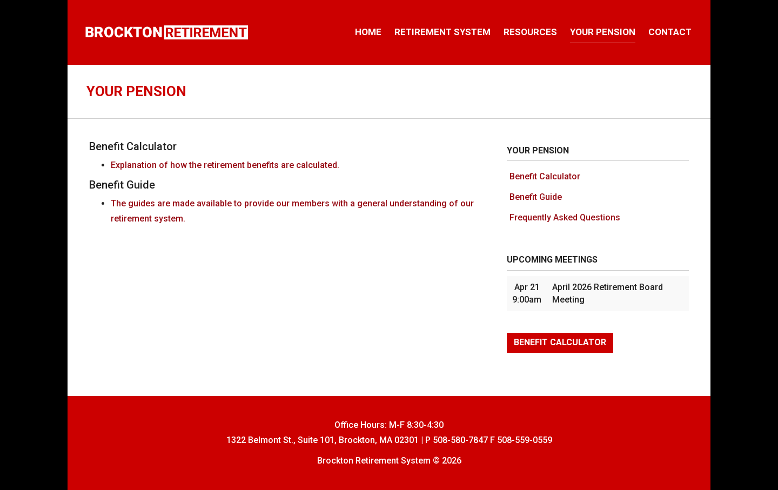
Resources (530, 31)
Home (368, 31)
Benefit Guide (535, 197)
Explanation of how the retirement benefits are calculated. (225, 165)
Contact (670, 31)
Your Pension (602, 31)
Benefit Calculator (544, 176)
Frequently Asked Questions (564, 217)
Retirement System (442, 31)
